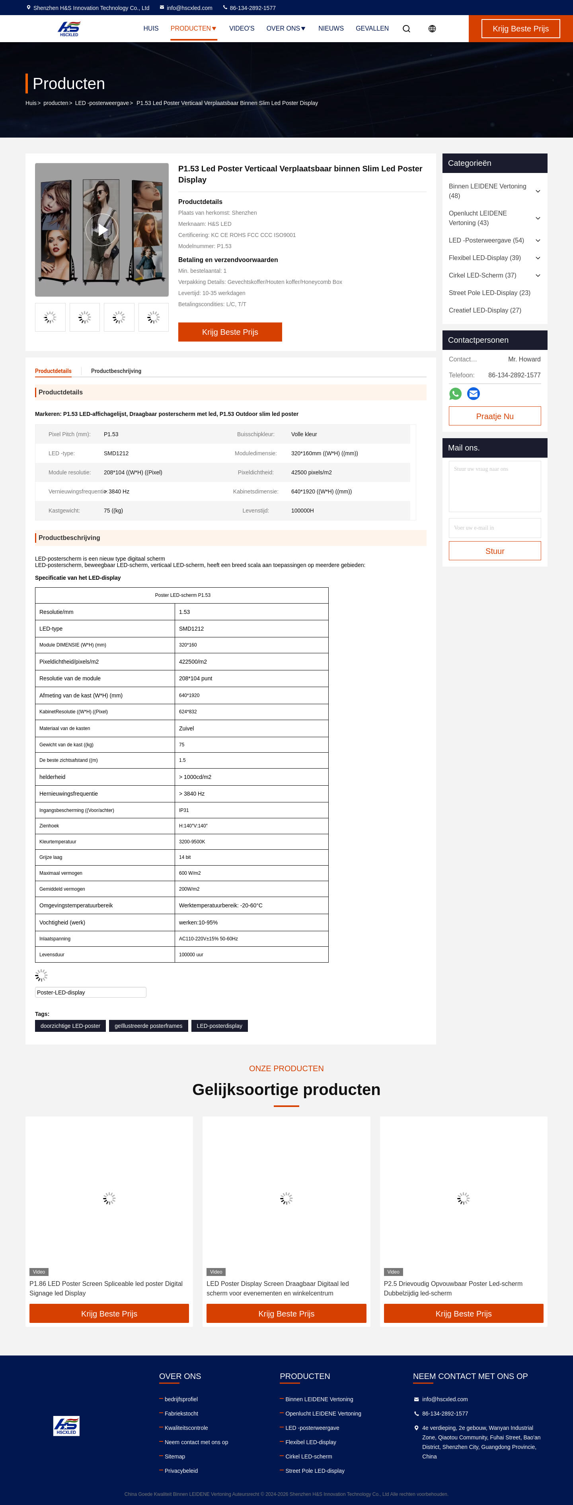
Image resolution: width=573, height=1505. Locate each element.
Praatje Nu (495, 416)
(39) (485, 257)
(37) (482, 275)
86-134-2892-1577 (249, 8)
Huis (151, 28)
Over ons (286, 28)
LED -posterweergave (102, 103)
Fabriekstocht (181, 1413)
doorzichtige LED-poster (70, 1026)
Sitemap (175, 1456)
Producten (194, 28)
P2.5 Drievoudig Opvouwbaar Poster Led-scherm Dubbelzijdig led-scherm (453, 1288)
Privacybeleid (181, 1471)
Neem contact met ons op (196, 1442)
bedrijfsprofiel (181, 1399)
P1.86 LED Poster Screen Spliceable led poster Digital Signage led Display (106, 1288)
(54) (486, 240)
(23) (489, 292)
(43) (478, 218)
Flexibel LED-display (310, 1442)
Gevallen (372, 28)
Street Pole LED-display (315, 1471)
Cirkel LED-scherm (308, 1456)
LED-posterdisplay (219, 1026)
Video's (242, 28)
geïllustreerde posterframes (148, 1026)
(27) (485, 310)
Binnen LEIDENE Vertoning (319, 1399)
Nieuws (331, 28)
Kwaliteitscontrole (186, 1428)
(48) (487, 191)
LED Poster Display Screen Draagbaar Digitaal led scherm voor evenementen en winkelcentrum (278, 1288)
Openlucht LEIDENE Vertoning (323, 1413)
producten (55, 103)
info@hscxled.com (185, 8)
